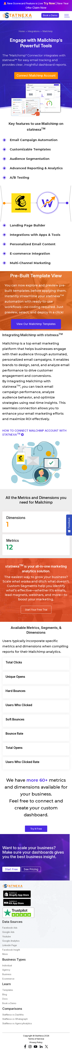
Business (6, 974)
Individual (7, 965)
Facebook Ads (9, 927)
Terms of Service (36, 1039)
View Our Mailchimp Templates (36, 324)
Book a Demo (9, 1003)
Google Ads (8, 932)
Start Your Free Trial (36, 609)
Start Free (11, 869)
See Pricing (31, 869)
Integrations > (35, 31)
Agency (6, 969)
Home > (23, 31)
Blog (4, 994)
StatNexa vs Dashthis (13, 1014)
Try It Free (36, 828)
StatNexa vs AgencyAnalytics (17, 1023)
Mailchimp (48, 31)
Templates (7, 990)
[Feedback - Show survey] (69, 525)
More (5, 954)
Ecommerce (8, 978)
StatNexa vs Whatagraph (15, 1019)
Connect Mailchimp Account (36, 75)
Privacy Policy (36, 1042)
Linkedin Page (9, 945)
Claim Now (39, 7)
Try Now (49, 3)
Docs (5, 998)
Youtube (6, 936)
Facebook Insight (11, 949)
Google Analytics (11, 940)
